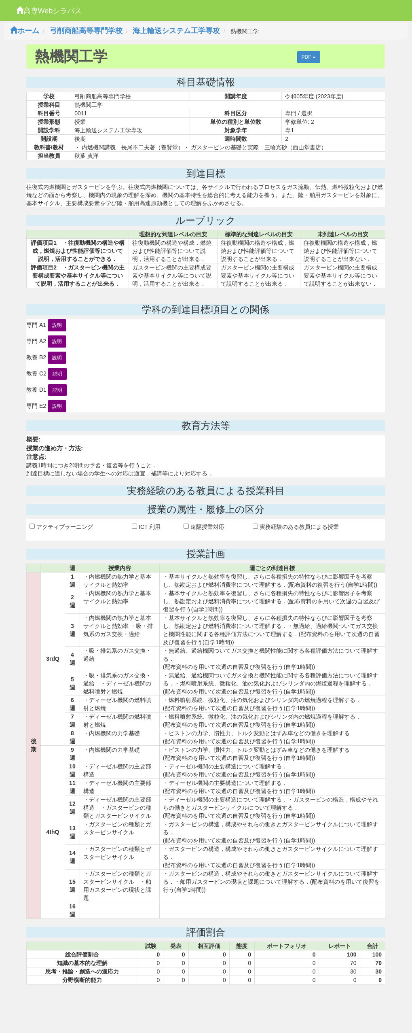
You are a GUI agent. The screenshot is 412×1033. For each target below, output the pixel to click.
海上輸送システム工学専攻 (176, 31)
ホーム (24, 31)
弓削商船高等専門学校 (86, 31)
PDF (309, 57)
